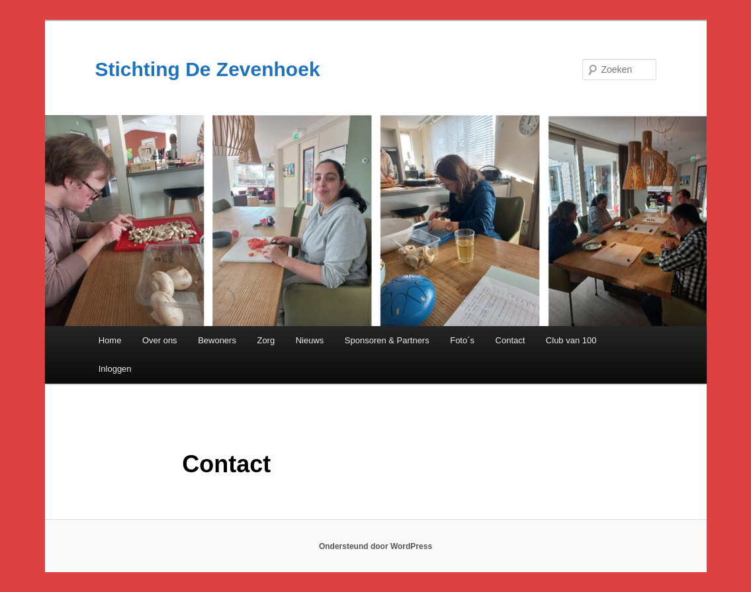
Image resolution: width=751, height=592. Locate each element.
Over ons (159, 340)
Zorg (266, 340)
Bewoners (217, 340)
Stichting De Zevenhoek (207, 69)
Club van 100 (571, 340)
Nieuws (310, 340)
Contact (510, 340)
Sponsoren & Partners (387, 340)
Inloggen (115, 369)
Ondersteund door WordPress (375, 546)
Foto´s (462, 340)
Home (110, 340)
